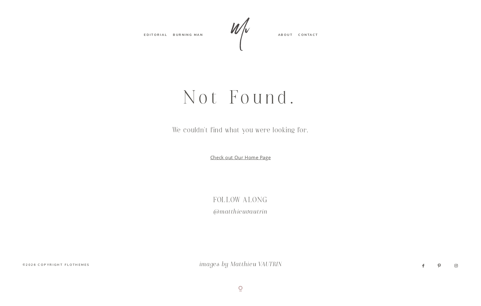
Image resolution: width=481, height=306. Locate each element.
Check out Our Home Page (240, 157)
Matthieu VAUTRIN (256, 264)
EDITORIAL (155, 35)
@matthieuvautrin (240, 212)
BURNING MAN (188, 35)
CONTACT (308, 35)
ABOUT (285, 35)
